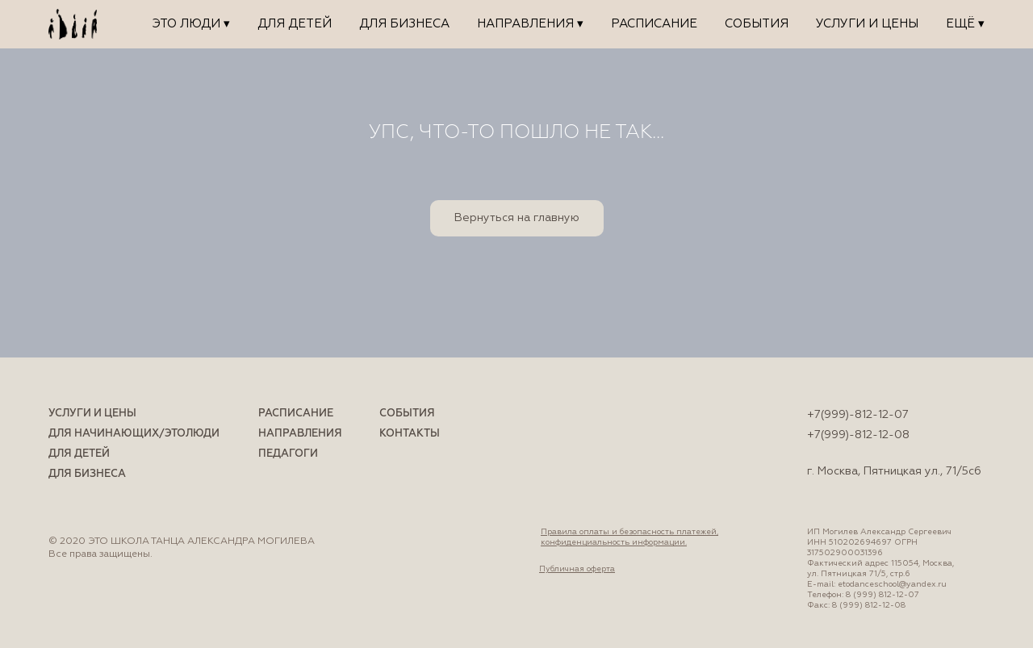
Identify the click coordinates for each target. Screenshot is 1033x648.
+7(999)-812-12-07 (858, 414)
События (756, 24)
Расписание (654, 24)
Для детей (294, 24)
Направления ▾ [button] (530, 24)
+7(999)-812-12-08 (858, 435)
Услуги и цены (867, 24)
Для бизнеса (404, 24)
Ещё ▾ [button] (965, 24)
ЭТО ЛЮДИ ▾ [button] (191, 24)
